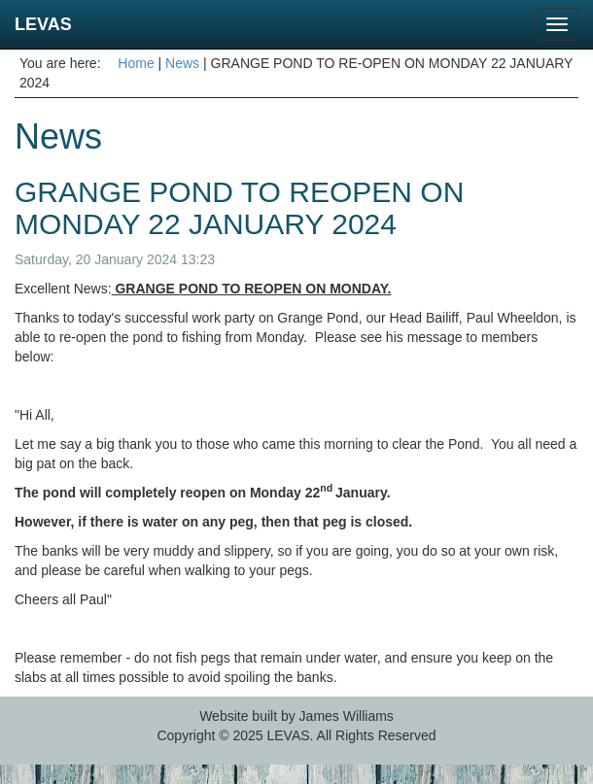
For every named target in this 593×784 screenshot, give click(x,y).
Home (136, 63)
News (182, 63)
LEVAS (43, 24)
